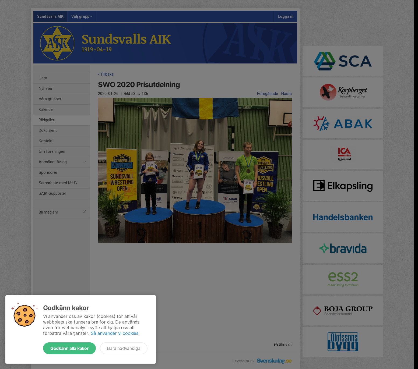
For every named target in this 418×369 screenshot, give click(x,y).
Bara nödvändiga (123, 348)
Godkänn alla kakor (69, 348)
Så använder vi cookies (114, 333)
